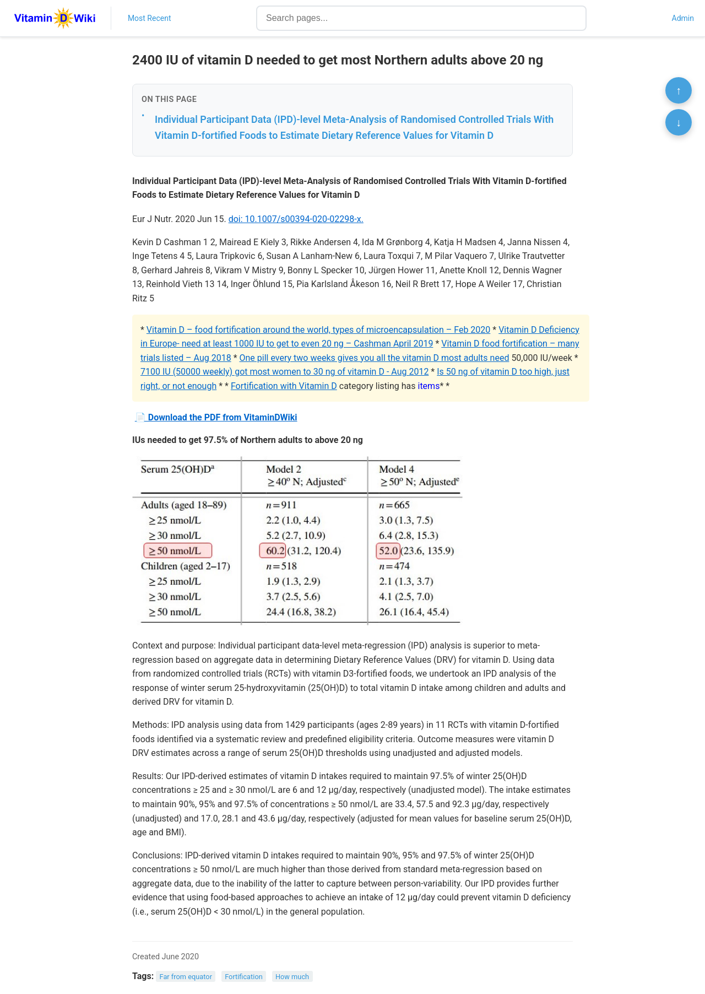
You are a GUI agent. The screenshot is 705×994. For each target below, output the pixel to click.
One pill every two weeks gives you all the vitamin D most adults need (374, 358)
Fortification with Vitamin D (284, 386)
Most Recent (149, 18)
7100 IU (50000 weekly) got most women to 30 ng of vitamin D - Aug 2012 (284, 371)
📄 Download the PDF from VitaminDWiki (216, 417)
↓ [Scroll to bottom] (678, 122)
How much (292, 977)
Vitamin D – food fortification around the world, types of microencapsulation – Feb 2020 (318, 330)
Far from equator (186, 977)
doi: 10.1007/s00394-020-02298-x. (296, 219)
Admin (683, 18)
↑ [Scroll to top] (678, 90)
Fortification (244, 977)
